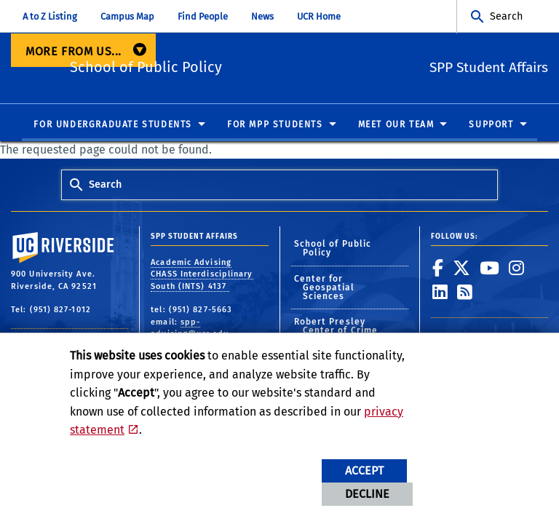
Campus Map (127, 16)
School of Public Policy (224, 65)
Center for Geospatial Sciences (324, 288)
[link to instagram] (516, 268)
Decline (367, 494)
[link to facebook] (438, 268)
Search (506, 16)
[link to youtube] (489, 268)
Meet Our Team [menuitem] (396, 125)
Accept (364, 470)
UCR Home (319, 16)
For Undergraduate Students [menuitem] (112, 125)
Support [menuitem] (491, 125)
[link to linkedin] (440, 292)
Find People (203, 16)
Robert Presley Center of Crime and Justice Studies (345, 331)
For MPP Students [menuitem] (275, 125)
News (262, 16)
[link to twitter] (461, 268)
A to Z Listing (50, 16)
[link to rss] (465, 292)
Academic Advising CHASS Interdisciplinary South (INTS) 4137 (202, 274)
